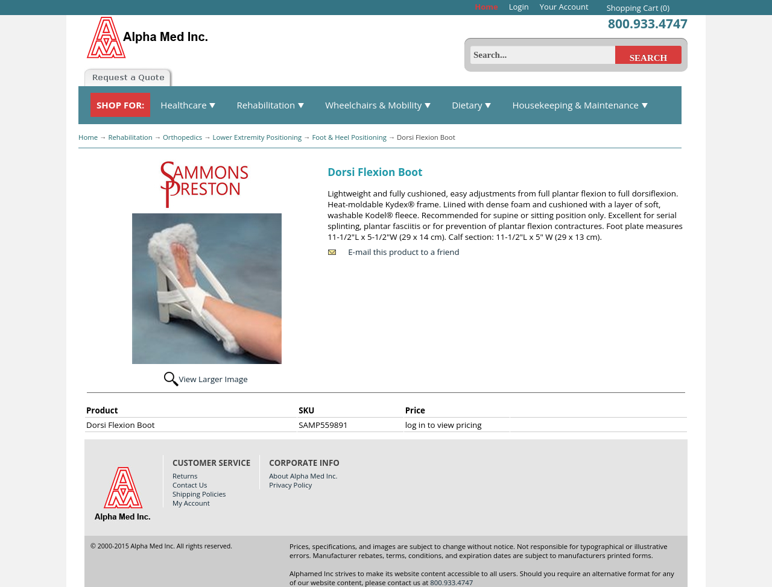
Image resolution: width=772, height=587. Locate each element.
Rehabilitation (270, 105)
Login (519, 6)
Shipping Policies (199, 493)
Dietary (472, 105)
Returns (184, 475)
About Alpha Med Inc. (303, 475)
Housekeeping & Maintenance (580, 105)
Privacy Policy (290, 484)
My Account (191, 502)
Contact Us (189, 484)
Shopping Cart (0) (638, 7)
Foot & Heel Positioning (349, 137)
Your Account (564, 6)
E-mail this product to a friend (404, 251)
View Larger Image (213, 379)
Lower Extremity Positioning (257, 137)
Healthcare (188, 105)
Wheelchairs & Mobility (378, 105)
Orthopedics (182, 137)
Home (486, 6)
